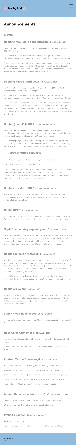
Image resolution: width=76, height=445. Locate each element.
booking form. (50, 160)
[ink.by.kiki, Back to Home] (15, 8)
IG (5, 440)
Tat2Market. (56, 56)
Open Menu (71, 5)
